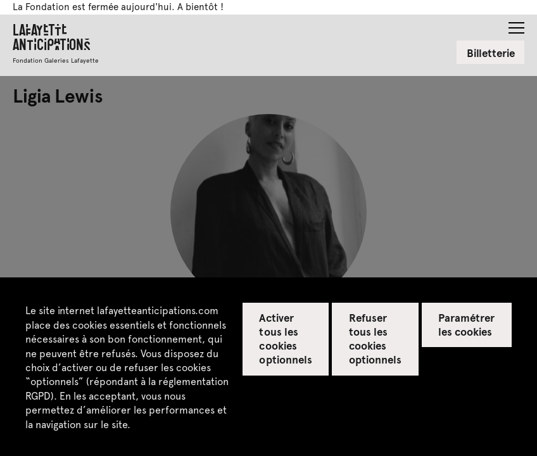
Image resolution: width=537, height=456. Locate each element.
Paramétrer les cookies (466, 324)
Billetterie (491, 52)
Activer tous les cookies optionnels (285, 338)
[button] (516, 24)
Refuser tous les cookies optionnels (375, 338)
